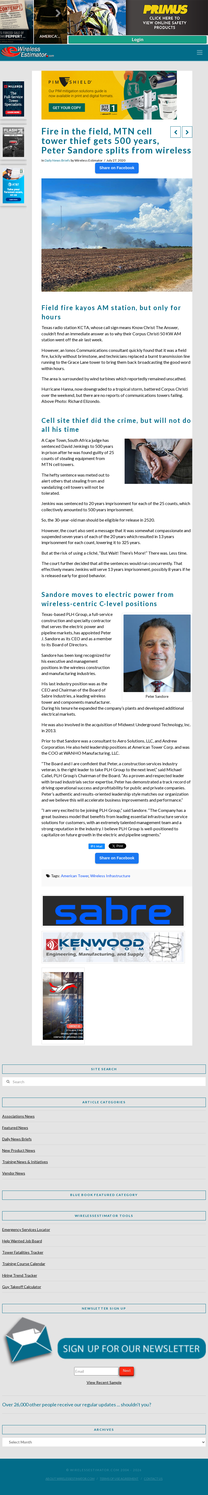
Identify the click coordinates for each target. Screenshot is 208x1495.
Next (127, 1370)
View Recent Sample (104, 1382)
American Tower (75, 875)
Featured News (15, 1127)
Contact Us (153, 1478)
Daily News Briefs (57, 160)
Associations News (18, 1116)
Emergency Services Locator (26, 1229)
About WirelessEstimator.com (70, 1478)
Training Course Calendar (23, 1263)
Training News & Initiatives (25, 1161)
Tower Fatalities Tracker (22, 1252)
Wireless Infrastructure (110, 875)
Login (137, 40)
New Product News (18, 1150)
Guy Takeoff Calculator (21, 1286)
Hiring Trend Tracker (19, 1275)
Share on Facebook (116, 168)
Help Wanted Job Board (22, 1241)
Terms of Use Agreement (119, 1478)
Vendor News (13, 1173)
